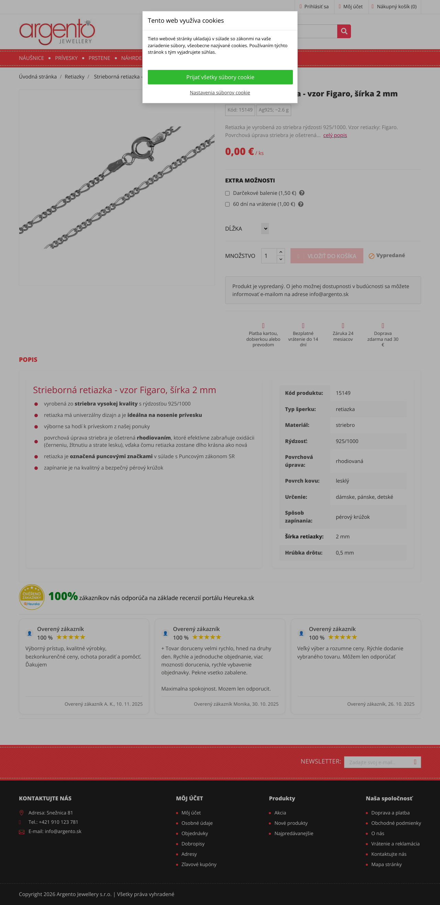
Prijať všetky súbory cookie (220, 77)
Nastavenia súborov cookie (220, 93)
